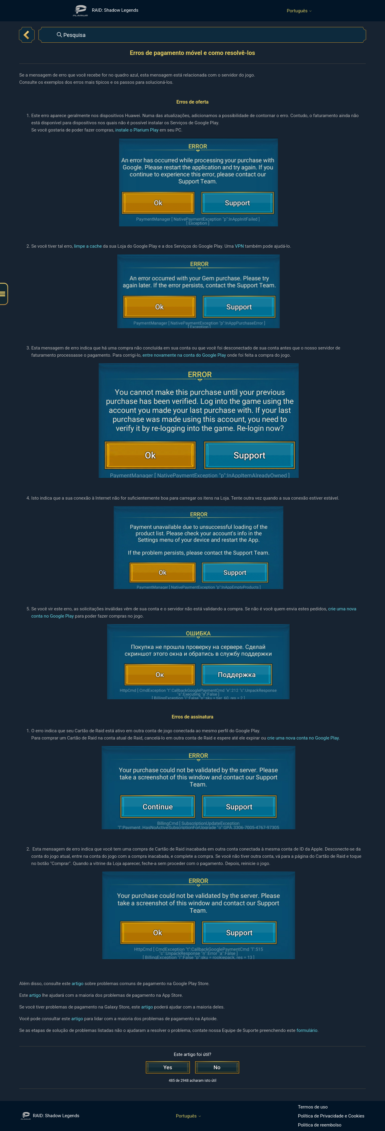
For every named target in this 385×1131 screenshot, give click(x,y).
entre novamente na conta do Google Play (184, 355)
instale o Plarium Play (137, 130)
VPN (240, 246)
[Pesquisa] (202, 34)
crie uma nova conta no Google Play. (303, 738)
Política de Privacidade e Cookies (331, 1116)
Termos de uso (313, 1107)
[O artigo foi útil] (167, 1067)
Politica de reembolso (320, 1125)
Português (300, 11)
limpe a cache (88, 246)
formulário (307, 1030)
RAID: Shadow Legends (50, 1115)
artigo (78, 983)
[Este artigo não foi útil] (217, 1067)
